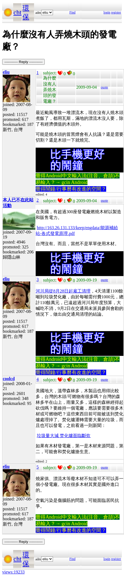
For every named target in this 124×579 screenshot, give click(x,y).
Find (72, 12)
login (106, 12)
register (116, 12)
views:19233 (13, 572)
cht (17, 12)
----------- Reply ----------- (23, 62)
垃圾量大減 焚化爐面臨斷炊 (64, 435)
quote (104, 87)
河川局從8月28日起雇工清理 (63, 291)
